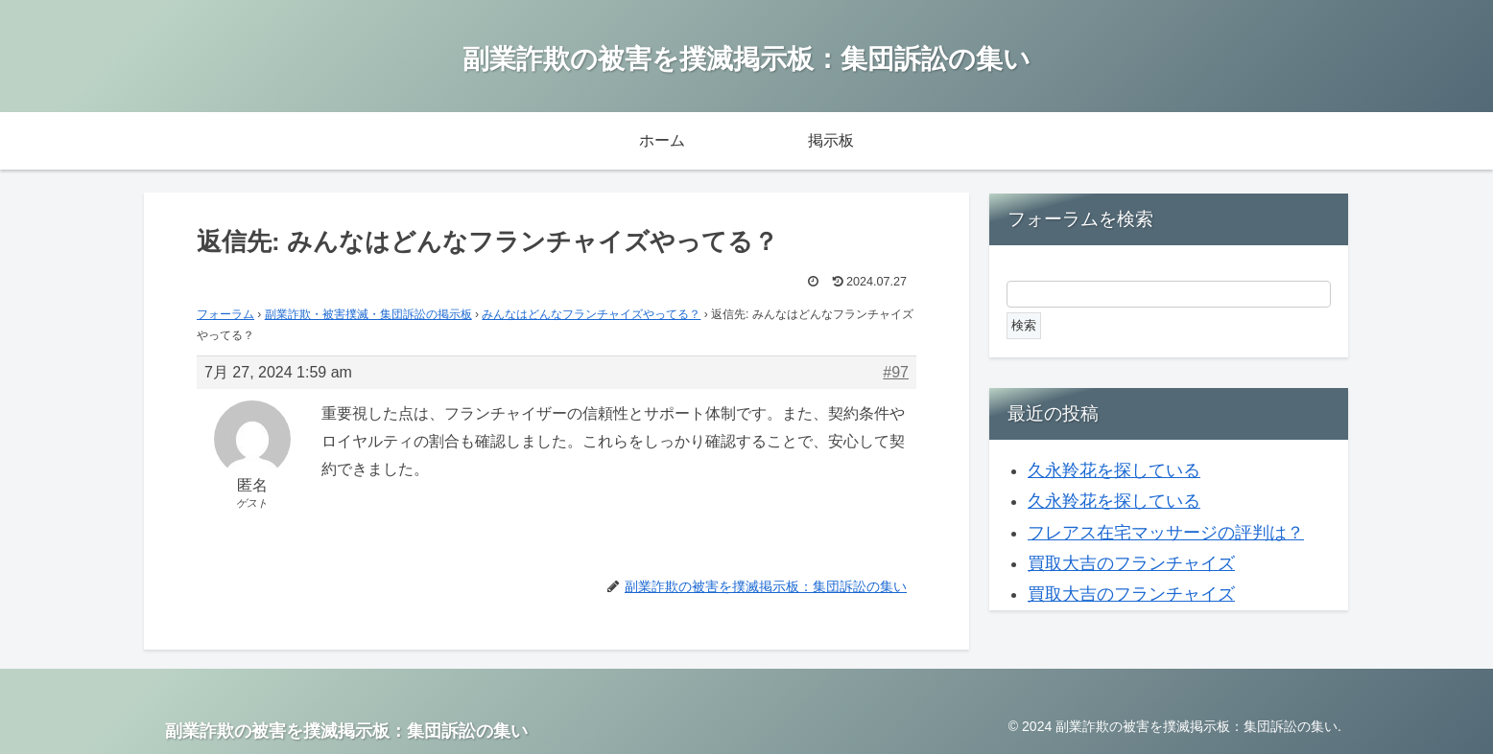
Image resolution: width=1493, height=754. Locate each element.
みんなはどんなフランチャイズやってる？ (591, 314)
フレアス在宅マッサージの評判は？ (1166, 532)
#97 (896, 372)
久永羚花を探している (1114, 470)
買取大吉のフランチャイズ (1131, 563)
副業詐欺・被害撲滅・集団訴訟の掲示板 (368, 314)
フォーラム (225, 314)
